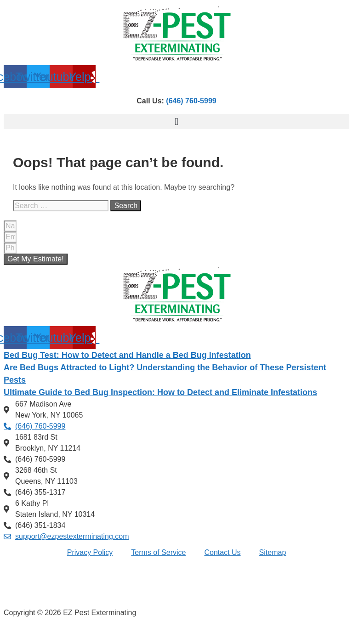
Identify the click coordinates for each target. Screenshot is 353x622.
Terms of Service (158, 552)
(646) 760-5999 (191, 101)
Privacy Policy (90, 552)
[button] (176, 121)
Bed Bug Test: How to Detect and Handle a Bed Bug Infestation (127, 355)
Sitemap (272, 552)
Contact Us (222, 552)
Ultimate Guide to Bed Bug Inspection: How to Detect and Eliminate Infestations (160, 392)
